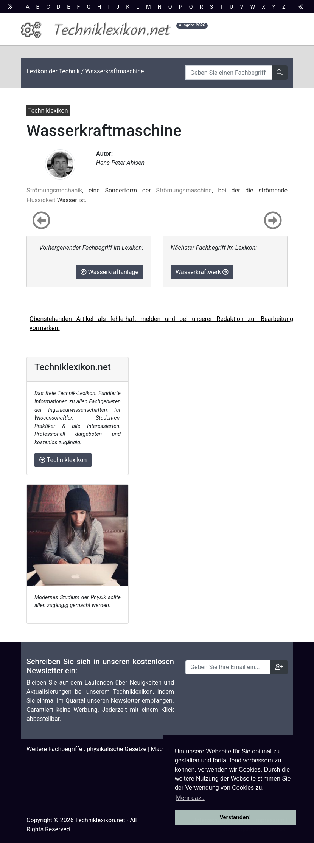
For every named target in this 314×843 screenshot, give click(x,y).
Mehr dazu (190, 798)
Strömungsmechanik (54, 190)
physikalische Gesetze (116, 749)
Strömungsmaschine (183, 190)
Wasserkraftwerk (202, 272)
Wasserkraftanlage (109, 272)
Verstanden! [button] (235, 817)
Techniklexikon (63, 459)
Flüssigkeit (41, 200)
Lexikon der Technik (53, 71)
